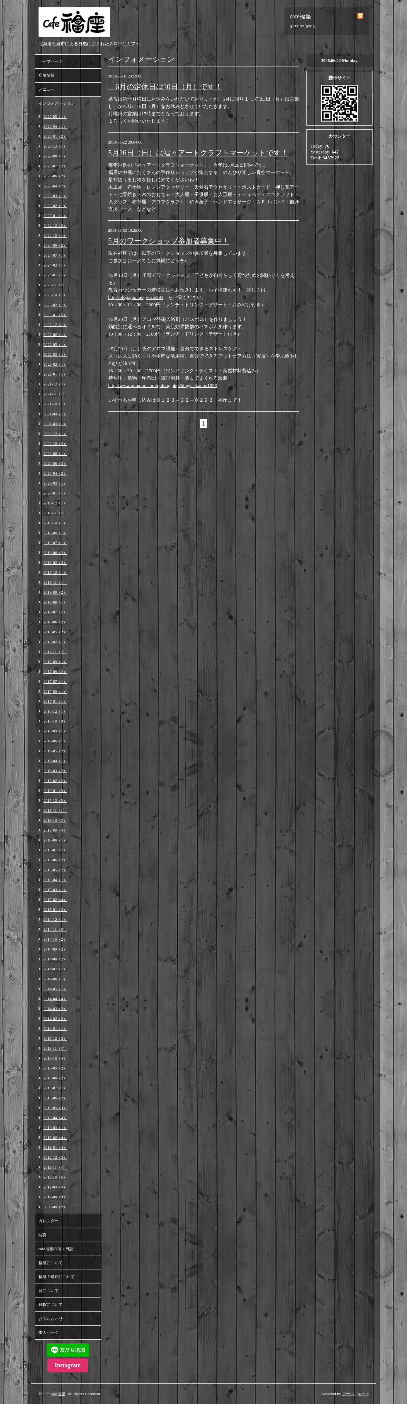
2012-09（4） (55, 1187)
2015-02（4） (55, 899)
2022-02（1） (55, 364)
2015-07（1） (55, 850)
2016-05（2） (55, 751)
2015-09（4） (55, 830)
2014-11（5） (55, 929)
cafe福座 (58, 1394)
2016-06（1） (55, 741)
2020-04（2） (55, 473)
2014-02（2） (55, 1018)
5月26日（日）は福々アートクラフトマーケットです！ (198, 153)
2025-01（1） (55, 215)
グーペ (348, 1394)
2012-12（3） (55, 1157)
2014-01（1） (55, 1028)
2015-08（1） (55, 840)
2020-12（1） (55, 433)
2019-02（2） (55, 562)
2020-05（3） (55, 463)
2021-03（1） (55, 423)
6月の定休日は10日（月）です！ (165, 87)
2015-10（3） (55, 820)
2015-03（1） (55, 889)
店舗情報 (47, 75)
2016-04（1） (55, 761)
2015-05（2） (55, 870)
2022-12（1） (55, 324)
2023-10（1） (55, 295)
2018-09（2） (55, 592)
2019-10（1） (55, 523)
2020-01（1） (55, 493)
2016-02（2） (55, 780)
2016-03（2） (55, 770)
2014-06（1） (55, 979)
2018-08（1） (55, 602)
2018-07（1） (55, 612)
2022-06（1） (55, 334)
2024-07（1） (55, 255)
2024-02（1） (55, 265)
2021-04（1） (55, 414)
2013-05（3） (55, 1108)
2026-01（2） (55, 136)
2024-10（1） (55, 235)
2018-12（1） (55, 572)
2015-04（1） (55, 879)
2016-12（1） (55, 711)
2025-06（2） (55, 176)
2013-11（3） (55, 1048)
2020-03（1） (55, 483)
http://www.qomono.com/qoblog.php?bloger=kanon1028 (162, 385)
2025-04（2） (55, 186)
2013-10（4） (55, 1058)
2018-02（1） (55, 642)
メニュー (47, 89)
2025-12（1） (55, 146)
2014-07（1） (55, 969)
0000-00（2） (55, 1207)
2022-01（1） (55, 374)
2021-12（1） (55, 384)
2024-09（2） (55, 245)
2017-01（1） (55, 701)
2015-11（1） (55, 810)
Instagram (68, 1365)
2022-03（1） (55, 354)
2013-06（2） (55, 1098)
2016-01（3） (55, 790)
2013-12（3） (55, 1038)
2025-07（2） (55, 166)
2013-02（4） (55, 1137)
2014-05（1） (55, 989)
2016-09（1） (55, 731)
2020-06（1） (55, 453)
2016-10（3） (55, 721)
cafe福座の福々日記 (56, 1248)
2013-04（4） (55, 1117)
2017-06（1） (55, 691)
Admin (363, 1394)
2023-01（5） (55, 314)
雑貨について (51, 1304)
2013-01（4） (55, 1147)
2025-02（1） (55, 205)
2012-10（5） (55, 1177)
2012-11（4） (55, 1167)
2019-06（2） (55, 552)
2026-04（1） (55, 126)
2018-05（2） (55, 632)
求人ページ (49, 1332)
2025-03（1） (55, 195)
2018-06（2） (55, 622)
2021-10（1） (55, 404)
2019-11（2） (55, 513)
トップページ (51, 61)
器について (49, 1290)
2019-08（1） (55, 533)
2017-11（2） (55, 651)
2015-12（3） (55, 800)
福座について (51, 1262)
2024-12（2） (55, 225)
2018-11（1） (55, 582)
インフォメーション (57, 103)
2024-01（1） (55, 275)
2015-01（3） (55, 909)
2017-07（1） (55, 681)
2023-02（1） (55, 305)
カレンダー (49, 1221)
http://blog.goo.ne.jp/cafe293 (136, 297)
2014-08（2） (55, 959)
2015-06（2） (55, 860)
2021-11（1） (55, 394)
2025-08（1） (55, 156)
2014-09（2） (55, 949)
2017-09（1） (55, 661)
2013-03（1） (55, 1127)
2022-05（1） (55, 344)
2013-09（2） (55, 1068)
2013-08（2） (55, 1078)
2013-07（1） (55, 1088)
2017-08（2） (55, 671)
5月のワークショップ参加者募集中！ (168, 241)
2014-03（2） (55, 1008)
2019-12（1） (55, 503)
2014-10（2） (55, 939)
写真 (43, 1235)
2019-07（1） (55, 542)
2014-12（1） (55, 919)
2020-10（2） (55, 443)
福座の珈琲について (57, 1276)
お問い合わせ (51, 1318)
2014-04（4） (55, 998)
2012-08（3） (55, 1197)
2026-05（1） (55, 116)
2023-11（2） (55, 285)
